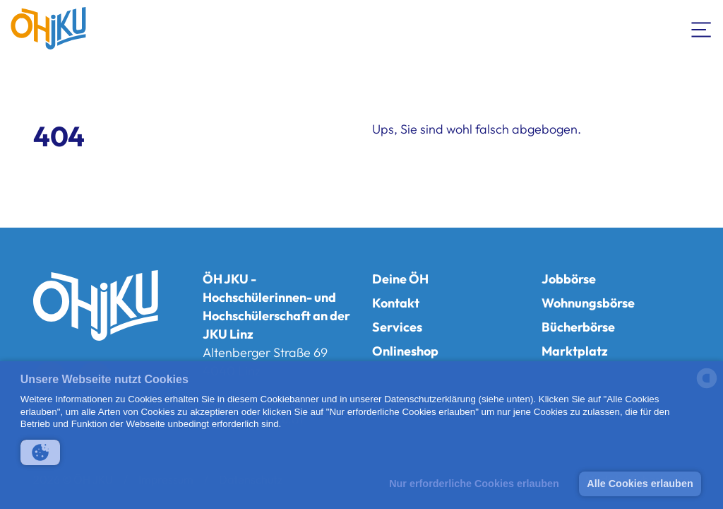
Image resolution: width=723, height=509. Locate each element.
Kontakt (395, 303)
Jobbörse (569, 279)
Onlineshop (405, 351)
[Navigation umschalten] (701, 28)
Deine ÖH (400, 279)
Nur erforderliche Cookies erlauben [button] (474, 483)
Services (397, 327)
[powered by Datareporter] (706, 387)
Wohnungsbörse (588, 303)
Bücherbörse (578, 327)
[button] (40, 452)
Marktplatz (575, 351)
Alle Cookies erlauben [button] (640, 483)
